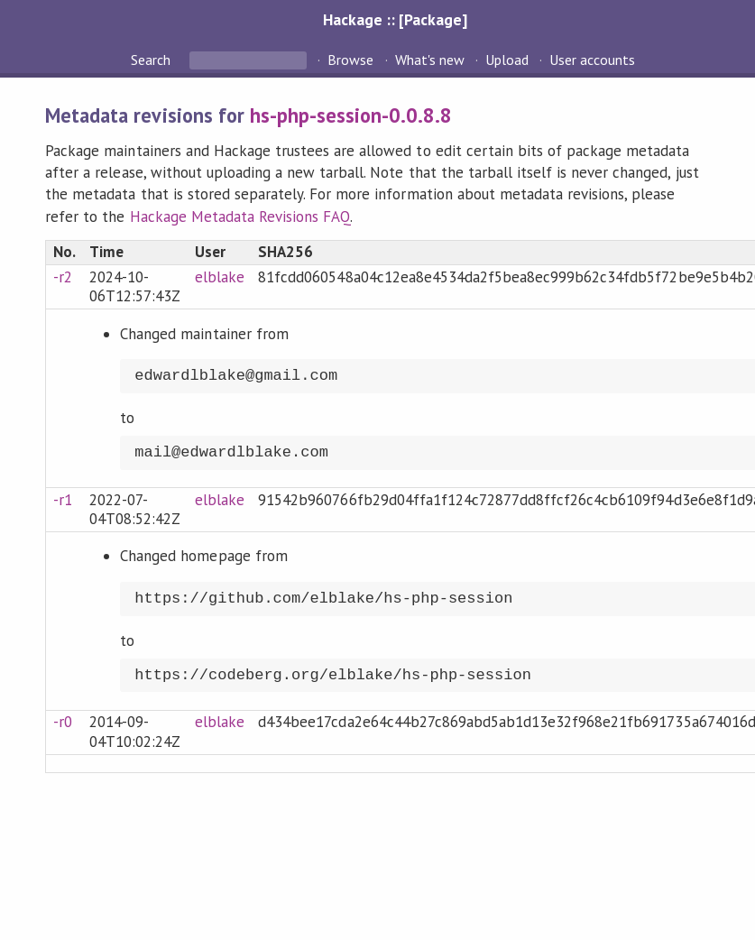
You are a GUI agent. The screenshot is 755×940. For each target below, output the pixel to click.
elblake (219, 277)
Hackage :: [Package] (395, 19)
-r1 (62, 500)
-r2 (62, 277)
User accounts (592, 60)
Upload (507, 60)
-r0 (62, 722)
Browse (350, 60)
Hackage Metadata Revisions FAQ (240, 216)
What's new (430, 60)
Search (152, 60)
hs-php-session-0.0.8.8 (351, 115)
